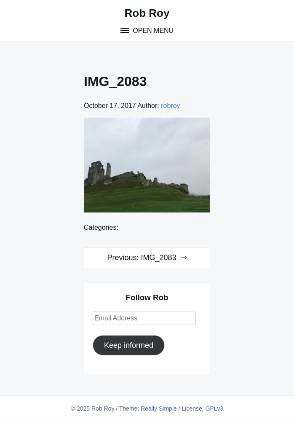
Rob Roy (147, 13)
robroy (170, 105)
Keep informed (128, 345)
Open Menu (152, 30)
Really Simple (159, 408)
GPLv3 (215, 408)
